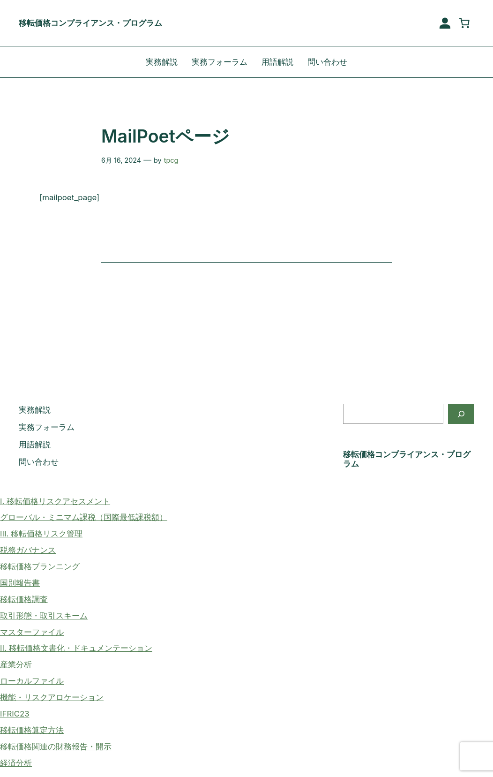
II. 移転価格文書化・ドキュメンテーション (76, 648)
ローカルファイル (32, 681)
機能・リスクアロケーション (52, 697)
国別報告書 (20, 583)
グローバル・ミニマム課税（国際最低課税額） (83, 517)
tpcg (171, 160)
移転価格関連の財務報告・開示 (56, 746)
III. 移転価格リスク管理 (41, 533)
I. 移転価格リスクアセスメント (55, 501)
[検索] (461, 414)
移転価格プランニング (40, 566)
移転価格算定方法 (32, 730)
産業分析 (16, 664)
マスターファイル (32, 632)
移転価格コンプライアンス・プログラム (90, 23)
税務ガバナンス (28, 550)
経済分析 (16, 763)
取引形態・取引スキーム (44, 615)
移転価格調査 (24, 599)
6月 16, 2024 (121, 160)
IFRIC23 (15, 713)
